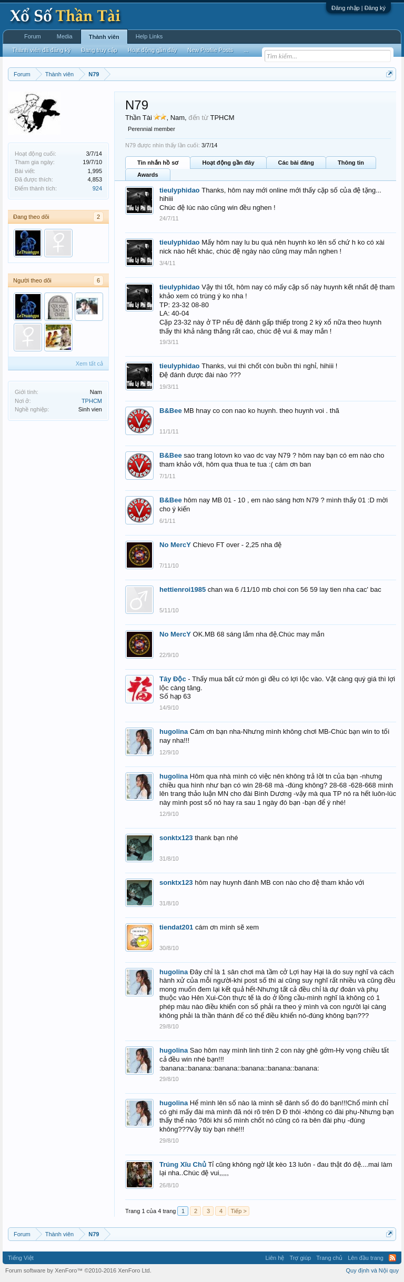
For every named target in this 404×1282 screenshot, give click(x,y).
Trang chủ (329, 1258)
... (246, 50)
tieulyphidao (179, 190)
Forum (32, 36)
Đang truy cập (99, 50)
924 (97, 188)
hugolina (173, 731)
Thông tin (351, 162)
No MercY (175, 545)
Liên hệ (274, 1258)
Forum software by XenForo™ (78, 1270)
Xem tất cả (89, 363)
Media (65, 36)
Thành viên (104, 37)
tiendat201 (176, 927)
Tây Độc (172, 679)
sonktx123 (176, 838)
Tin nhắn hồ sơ (157, 162)
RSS (392, 1257)
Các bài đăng (296, 162)
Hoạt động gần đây (228, 162)
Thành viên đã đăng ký (41, 50)
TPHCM (92, 401)
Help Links (149, 36)
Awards (147, 174)
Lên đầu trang (365, 1258)
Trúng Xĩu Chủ (182, 1164)
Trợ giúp (300, 1258)
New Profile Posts (210, 50)
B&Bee (170, 411)
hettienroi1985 (182, 589)
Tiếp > (238, 1211)
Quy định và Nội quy (372, 1270)
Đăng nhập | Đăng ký (358, 8)
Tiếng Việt (21, 1258)
